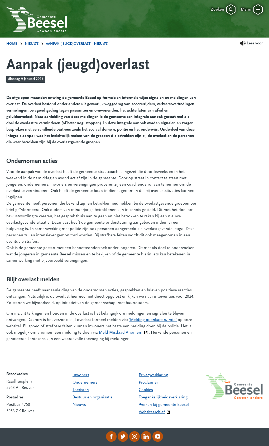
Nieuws (79, 405)
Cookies (146, 390)
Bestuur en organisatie (93, 397)
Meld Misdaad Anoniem (123, 332)
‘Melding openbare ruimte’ (153, 320)
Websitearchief (152, 412)
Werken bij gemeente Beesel (164, 405)
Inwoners (81, 375)
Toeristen (81, 390)
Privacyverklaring (153, 375)
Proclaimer (148, 382)
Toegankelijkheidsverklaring (163, 397)
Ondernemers (85, 382)
